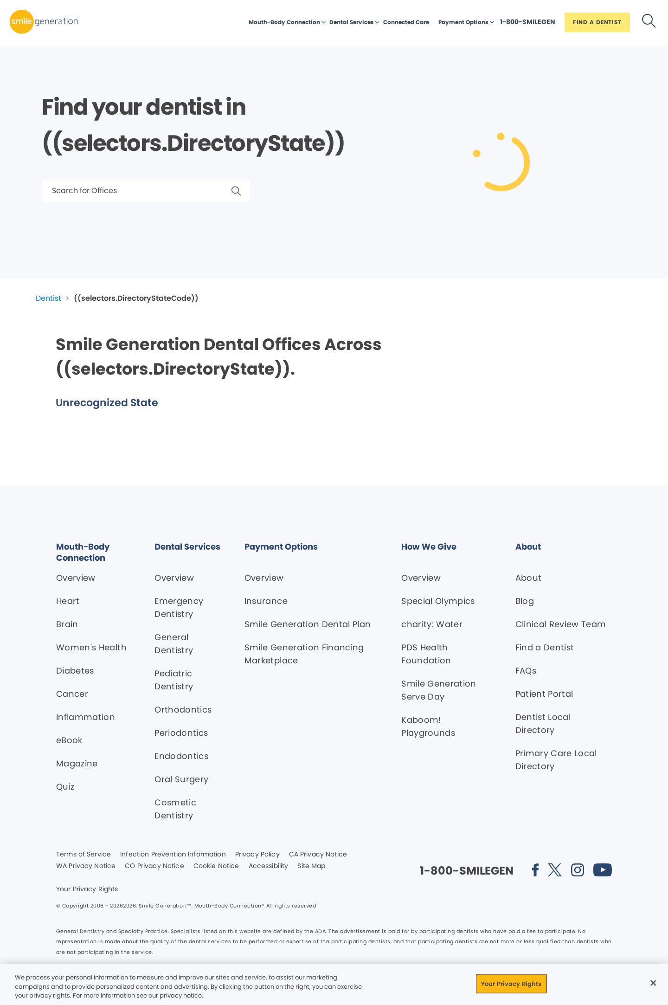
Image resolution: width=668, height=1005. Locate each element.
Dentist (48, 298)
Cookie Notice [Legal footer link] (216, 866)
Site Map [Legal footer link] (311, 866)
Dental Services (351, 22)
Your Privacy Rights (87, 889)
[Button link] (527, 24)
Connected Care (406, 22)
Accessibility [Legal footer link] (269, 866)
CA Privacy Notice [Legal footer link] (318, 854)
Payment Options (463, 22)
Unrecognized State (107, 403)
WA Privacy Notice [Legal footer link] (86, 866)
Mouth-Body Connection (284, 22)
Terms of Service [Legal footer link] (83, 854)
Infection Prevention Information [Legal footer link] (172, 854)
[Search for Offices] (146, 190)
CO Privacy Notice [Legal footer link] (154, 866)
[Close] (653, 983)
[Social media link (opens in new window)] (535, 871)
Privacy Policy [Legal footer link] (257, 854)
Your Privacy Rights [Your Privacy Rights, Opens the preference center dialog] (511, 983)
